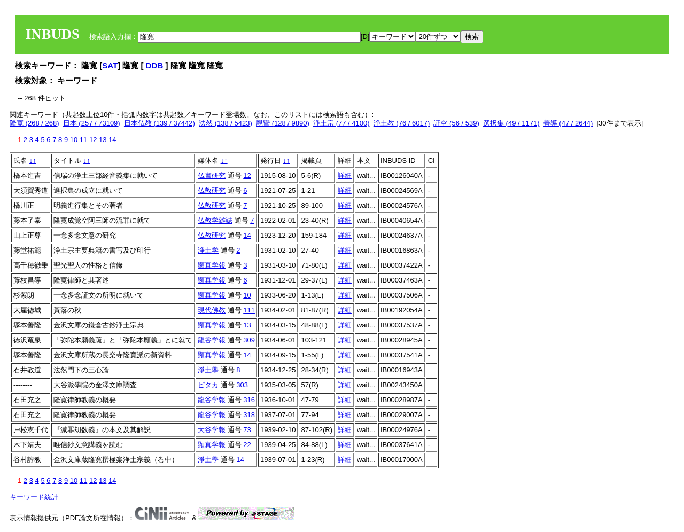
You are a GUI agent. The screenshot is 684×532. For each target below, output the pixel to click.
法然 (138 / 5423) (225, 123)
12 (93, 140)
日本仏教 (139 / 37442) (159, 123)
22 (247, 445)
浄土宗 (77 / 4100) (341, 123)
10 (73, 140)
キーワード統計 (34, 497)
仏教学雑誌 (215, 220)
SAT (110, 65)
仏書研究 (212, 175)
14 (112, 140)
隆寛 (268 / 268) (34, 123)
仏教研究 (212, 190)
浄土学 (208, 250)
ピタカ (208, 385)
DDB (156, 65)
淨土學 (208, 370)
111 (249, 310)
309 (249, 340)
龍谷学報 (212, 340)
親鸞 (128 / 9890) (282, 123)
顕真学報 (212, 265)
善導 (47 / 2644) (568, 123)
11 (83, 140)
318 (249, 415)
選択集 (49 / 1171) (511, 123)
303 (242, 385)
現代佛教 (212, 310)
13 (102, 140)
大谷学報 (212, 430)
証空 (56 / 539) (456, 123)
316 (249, 400)
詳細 (345, 175)
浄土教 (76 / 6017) (402, 123)
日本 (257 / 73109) (91, 123)
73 (247, 430)
